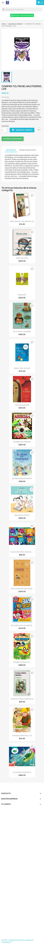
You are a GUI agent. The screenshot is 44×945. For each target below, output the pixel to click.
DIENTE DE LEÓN (22, 258)
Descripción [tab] (11, 150)
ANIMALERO (22, 295)
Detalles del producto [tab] (27, 150)
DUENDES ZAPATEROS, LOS (22, 736)
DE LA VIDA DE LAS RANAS (22, 332)
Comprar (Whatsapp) (12, 139)
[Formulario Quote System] (22, 874)
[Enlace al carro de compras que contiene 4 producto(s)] (40, 2)
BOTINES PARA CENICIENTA (22, 478)
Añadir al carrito (22, 130)
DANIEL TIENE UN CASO (22, 368)
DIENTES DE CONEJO (22, 515)
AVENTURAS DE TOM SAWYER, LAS (22, 221)
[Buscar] (22, 9)
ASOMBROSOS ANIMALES (22, 442)
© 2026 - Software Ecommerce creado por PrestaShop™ (18, 941)
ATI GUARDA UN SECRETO (22, 772)
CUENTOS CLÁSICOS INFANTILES (22, 699)
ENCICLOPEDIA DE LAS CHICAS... (22, 589)
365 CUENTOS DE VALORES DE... (22, 625)
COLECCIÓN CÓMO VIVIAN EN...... (22, 552)
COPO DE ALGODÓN (22, 405)
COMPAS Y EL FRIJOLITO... (22, 662)
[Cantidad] (4, 130)
